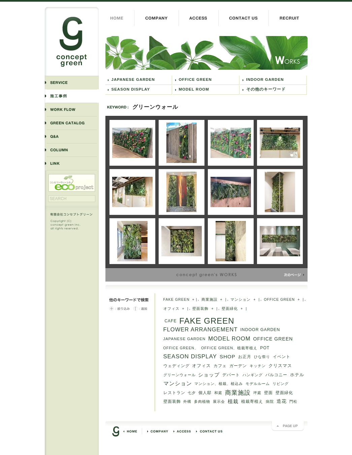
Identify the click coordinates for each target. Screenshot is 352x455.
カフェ (220, 365)
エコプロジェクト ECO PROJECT (71, 183)
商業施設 (209, 299)
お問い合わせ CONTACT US (243, 18)
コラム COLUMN (72, 150)
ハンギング (253, 375)
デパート (231, 374)
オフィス (171, 308)
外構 (187, 401)
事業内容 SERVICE (72, 82)
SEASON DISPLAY (130, 89)
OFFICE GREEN (195, 79)
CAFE (171, 321)
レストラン (174, 393)
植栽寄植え (252, 401)
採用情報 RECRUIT (288, 18)
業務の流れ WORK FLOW (72, 109)
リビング (281, 384)
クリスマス (280, 365)
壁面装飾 (200, 308)
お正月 (244, 356)
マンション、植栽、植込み (218, 384)
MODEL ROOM (194, 89)
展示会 (219, 401)
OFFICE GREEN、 (180, 348)
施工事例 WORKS (72, 96)
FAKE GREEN (176, 299)
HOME (119, 18)
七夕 (192, 393)
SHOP (227, 356)
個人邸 (205, 392)
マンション (240, 299)
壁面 (268, 393)
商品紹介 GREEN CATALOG (72, 123)
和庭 (218, 393)
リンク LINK (72, 163)
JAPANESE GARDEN (133, 79)
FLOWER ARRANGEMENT (200, 329)
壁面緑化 (230, 308)
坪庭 (257, 393)
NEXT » (294, 275)
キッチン (258, 366)
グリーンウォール (206, 53)
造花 (282, 401)
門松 (293, 401)
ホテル (297, 374)
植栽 (233, 401)
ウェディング (176, 365)
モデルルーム (258, 384)
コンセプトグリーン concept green (72, 41)
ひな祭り (262, 357)
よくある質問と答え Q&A (72, 136)
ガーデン (238, 365)
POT (264, 348)
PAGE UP (287, 426)
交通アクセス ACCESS (198, 18)
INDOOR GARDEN (265, 79)
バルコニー (276, 374)
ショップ (209, 375)
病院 (270, 401)
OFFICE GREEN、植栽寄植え (229, 348)
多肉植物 (202, 401)
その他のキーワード (266, 89)
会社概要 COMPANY (156, 18)
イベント (281, 356)
